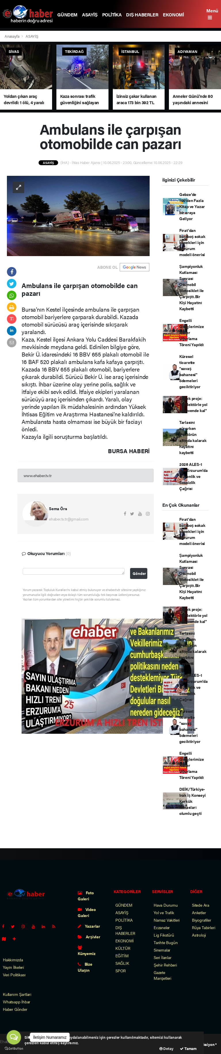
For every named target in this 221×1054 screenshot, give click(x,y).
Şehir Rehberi (165, 965)
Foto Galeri (86, 895)
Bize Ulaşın (85, 967)
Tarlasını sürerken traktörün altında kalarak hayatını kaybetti (193, 437)
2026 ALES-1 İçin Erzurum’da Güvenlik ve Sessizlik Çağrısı (193, 476)
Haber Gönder (15, 1009)
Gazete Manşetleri (162, 975)
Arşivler (89, 936)
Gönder (139, 573)
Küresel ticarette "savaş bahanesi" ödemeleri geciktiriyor (190, 371)
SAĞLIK (122, 963)
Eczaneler (162, 927)
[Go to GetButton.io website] (14, 1048)
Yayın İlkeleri (13, 967)
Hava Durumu (166, 905)
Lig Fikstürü (164, 935)
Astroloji (199, 935)
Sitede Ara (200, 905)
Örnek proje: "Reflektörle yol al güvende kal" (193, 404)
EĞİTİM (122, 955)
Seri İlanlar (163, 957)
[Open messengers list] (14, 1037)
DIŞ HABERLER (142, 14)
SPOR (120, 970)
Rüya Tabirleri (203, 927)
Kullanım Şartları (17, 994)
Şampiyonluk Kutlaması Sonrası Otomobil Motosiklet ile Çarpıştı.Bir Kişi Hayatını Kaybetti (191, 287)
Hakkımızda (13, 959)
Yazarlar (89, 926)
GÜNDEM (67, 14)
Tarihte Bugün (166, 942)
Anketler (199, 912)
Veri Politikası (14, 974)
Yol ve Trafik (164, 912)
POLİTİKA (112, 14)
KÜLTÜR (122, 948)
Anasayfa (12, 36)
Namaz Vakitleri (167, 920)
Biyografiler (201, 920)
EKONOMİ (173, 14)
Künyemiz (86, 951)
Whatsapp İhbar (16, 1002)
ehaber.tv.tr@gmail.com (69, 519)
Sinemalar (162, 950)
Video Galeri (87, 912)
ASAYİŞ (90, 14)
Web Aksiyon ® (204, 1044)
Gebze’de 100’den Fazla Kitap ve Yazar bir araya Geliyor (192, 206)
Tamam (188, 1048)
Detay (166, 1048)
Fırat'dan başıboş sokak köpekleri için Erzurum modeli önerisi (192, 242)
